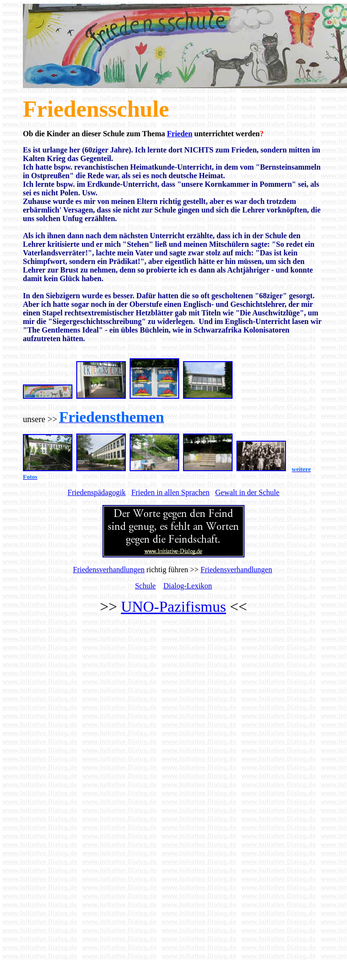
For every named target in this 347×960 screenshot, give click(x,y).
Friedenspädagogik (97, 492)
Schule (145, 586)
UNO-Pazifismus (173, 606)
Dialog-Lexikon (187, 586)
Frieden (179, 134)
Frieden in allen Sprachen (171, 492)
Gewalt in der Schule (247, 492)
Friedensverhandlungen (108, 570)
